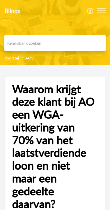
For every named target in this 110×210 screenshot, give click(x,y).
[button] (101, 11)
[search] (55, 43)
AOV (29, 58)
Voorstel (11, 58)
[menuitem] (90, 11)
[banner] (55, 32)
